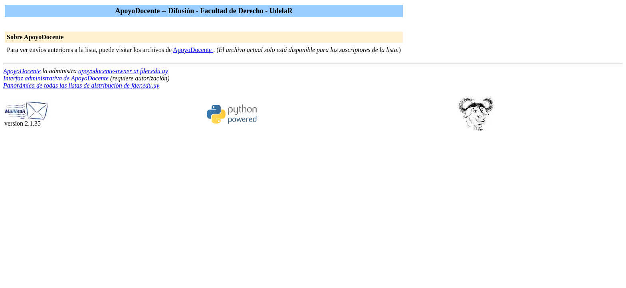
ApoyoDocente (193, 49)
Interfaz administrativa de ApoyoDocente (56, 78)
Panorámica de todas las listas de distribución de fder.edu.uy (81, 85)
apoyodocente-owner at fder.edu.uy (123, 71)
